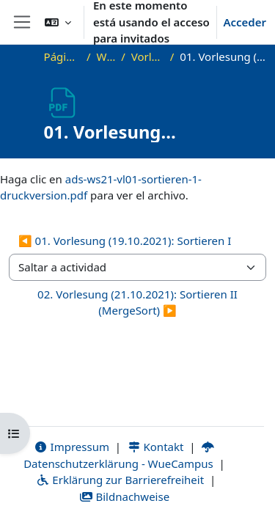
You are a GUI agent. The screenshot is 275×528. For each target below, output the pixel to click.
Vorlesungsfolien (147, 56)
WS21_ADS (105, 56)
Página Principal (62, 56)
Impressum (71, 446)
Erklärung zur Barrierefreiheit (120, 479)
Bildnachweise (124, 496)
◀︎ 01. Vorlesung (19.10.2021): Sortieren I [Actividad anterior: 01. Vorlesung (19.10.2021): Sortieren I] (124, 240)
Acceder (244, 22)
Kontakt (155, 446)
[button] (58, 22)
